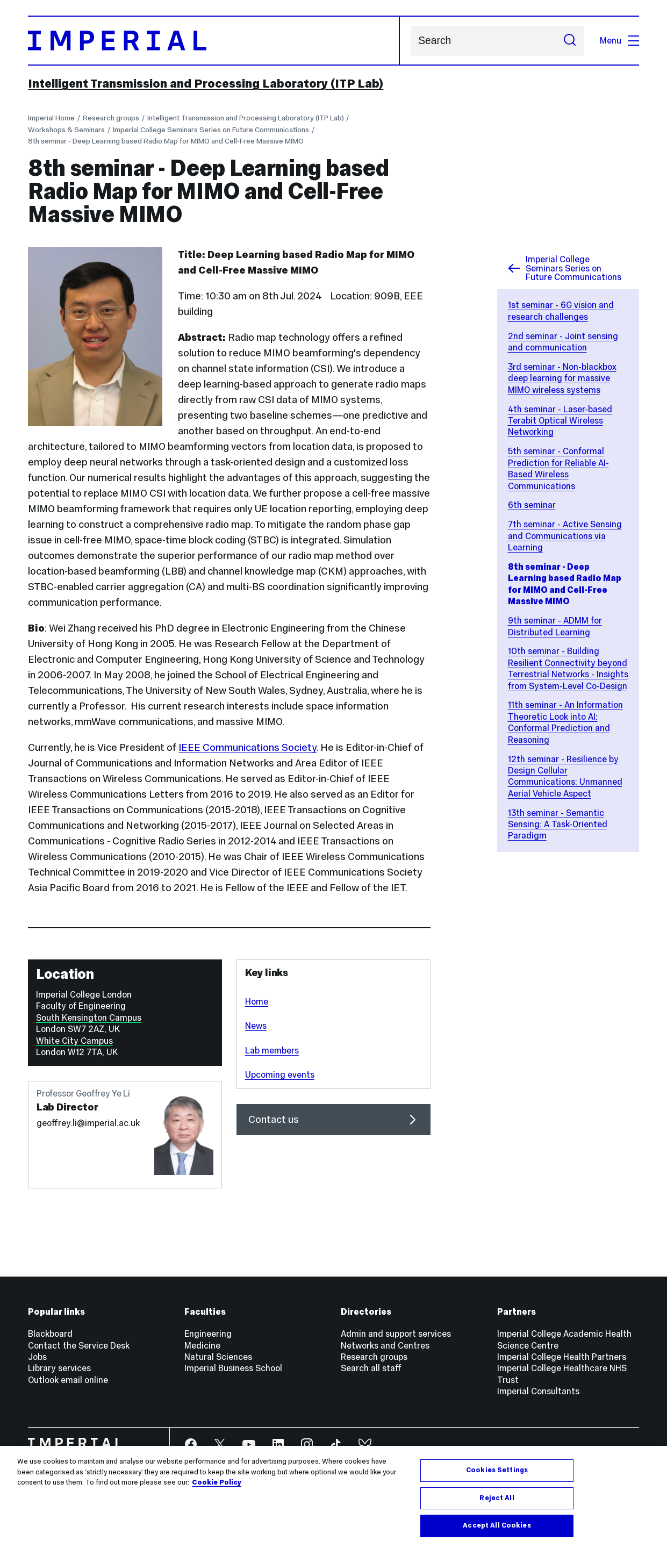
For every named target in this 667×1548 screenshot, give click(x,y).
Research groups (111, 118)
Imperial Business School (233, 1368)
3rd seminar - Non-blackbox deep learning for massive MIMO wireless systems (562, 378)
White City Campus (74, 1040)
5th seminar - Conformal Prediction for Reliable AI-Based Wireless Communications (558, 468)
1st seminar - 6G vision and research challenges (561, 310)
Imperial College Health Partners (561, 1356)
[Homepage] (214, 41)
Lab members (272, 1050)
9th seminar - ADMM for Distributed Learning (555, 626)
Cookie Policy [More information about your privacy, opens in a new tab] (216, 1482)
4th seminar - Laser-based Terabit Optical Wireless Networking (560, 421)
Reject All (496, 1498)
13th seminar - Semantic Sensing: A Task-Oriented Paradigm (557, 824)
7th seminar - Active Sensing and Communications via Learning (565, 536)
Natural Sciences (218, 1356)
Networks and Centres (385, 1345)
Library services (59, 1368)
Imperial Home (51, 118)
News (256, 1025)
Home (256, 1001)
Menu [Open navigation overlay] (619, 40)
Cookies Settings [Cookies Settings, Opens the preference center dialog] (497, 1470)
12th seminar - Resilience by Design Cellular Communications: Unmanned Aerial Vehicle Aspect (565, 776)
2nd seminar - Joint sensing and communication (563, 342)
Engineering (208, 1333)
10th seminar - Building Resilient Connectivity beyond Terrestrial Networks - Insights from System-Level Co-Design (568, 668)
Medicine (202, 1345)
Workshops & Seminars (66, 129)
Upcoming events (279, 1074)
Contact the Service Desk (79, 1345)
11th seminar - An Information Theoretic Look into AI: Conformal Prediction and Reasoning (565, 721)
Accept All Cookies (496, 1525)
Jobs (37, 1356)
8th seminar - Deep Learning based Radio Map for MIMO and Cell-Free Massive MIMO (166, 141)
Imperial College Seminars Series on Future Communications (211, 129)
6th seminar (532, 504)
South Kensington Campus (88, 1017)
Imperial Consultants (538, 1391)
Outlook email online (68, 1379)
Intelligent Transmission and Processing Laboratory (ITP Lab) (205, 83)
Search (410, 40)
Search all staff (371, 1368)
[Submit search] (570, 41)
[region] (333, 1497)
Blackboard (50, 1333)
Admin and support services (396, 1333)
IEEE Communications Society (247, 747)
